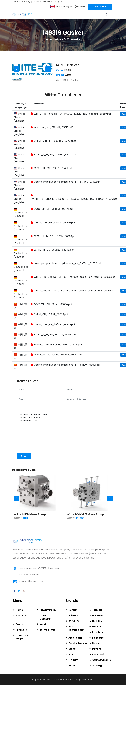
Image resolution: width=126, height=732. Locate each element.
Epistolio (73, 625)
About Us (21, 625)
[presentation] (32, 455)
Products (21, 636)
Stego (72, 658)
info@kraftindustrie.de (31, 590)
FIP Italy (72, 669)
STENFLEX (73, 630)
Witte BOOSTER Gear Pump (85, 524)
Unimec (96, 653)
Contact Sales (100, 6)
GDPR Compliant (41, 1)
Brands (20, 630)
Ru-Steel (97, 625)
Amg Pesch (75, 647)
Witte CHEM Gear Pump (30, 524)
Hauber (96, 636)
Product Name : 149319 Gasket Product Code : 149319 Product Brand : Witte (63, 431)
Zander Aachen (77, 653)
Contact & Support (22, 643)
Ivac (70, 664)
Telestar (97, 619)
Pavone (96, 658)
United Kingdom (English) (68, 6)
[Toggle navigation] (112, 14)
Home (48, 49)
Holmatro (98, 647)
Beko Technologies (76, 638)
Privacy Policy (21, 1)
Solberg (97, 675)
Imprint (56, 1)
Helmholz (97, 641)
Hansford (97, 664)
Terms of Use (47, 636)
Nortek (72, 619)
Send (23, 465)
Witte (58, 49)
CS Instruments (101, 669)
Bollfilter (97, 630)
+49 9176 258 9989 (29, 584)
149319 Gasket (67, 75)
